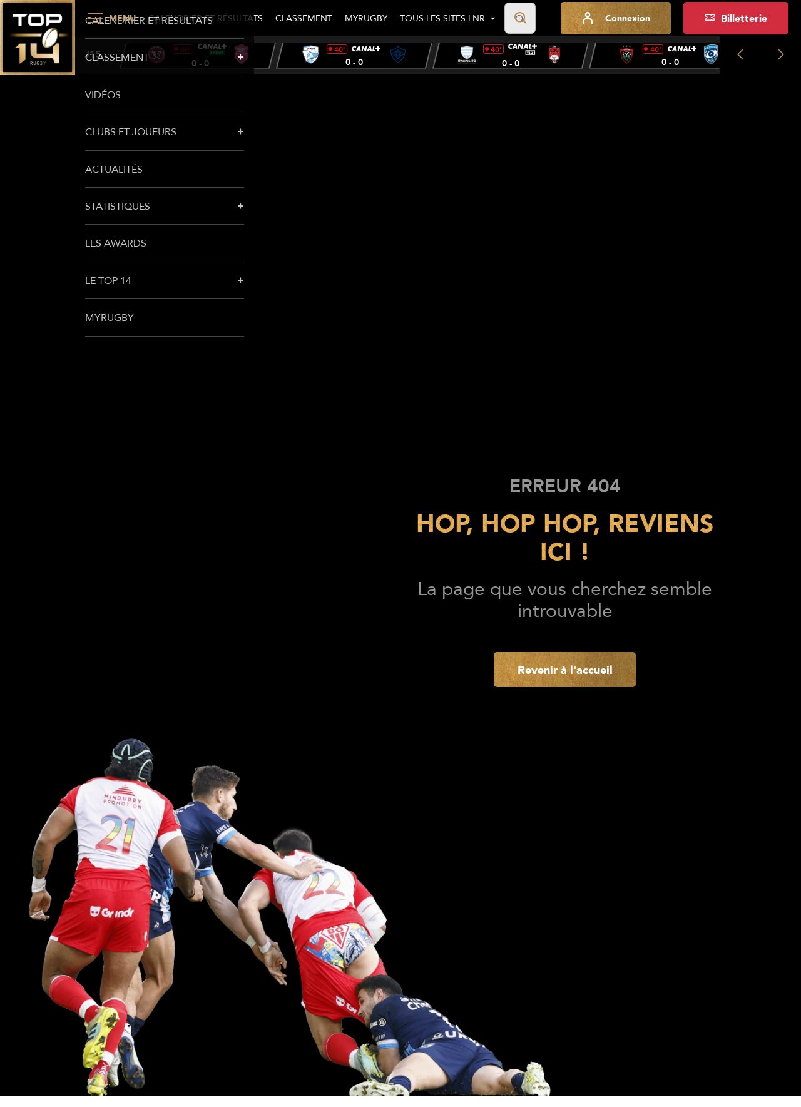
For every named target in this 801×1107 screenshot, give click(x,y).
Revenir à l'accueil (565, 669)
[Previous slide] (740, 55)
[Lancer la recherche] (520, 18)
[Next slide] (780, 55)
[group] (198, 56)
